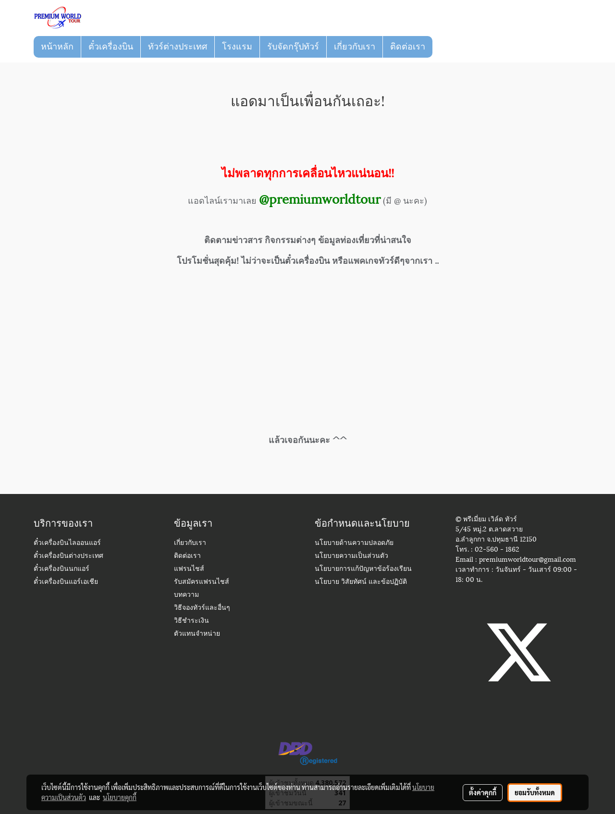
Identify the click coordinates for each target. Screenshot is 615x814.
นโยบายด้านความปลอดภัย (354, 543)
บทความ (186, 595)
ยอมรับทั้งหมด (535, 792)
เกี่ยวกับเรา (354, 46)
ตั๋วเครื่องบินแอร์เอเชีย (66, 582)
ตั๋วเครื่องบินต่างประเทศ (68, 556)
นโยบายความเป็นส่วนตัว (351, 556)
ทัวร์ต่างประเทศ (177, 46)
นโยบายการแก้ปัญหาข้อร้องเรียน (363, 569)
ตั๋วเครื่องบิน (110, 46)
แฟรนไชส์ (189, 569)
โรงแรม (237, 46)
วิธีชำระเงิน (191, 621)
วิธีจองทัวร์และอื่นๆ (202, 608)
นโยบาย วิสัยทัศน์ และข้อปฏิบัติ (361, 582)
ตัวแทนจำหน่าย (197, 634)
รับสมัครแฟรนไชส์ (201, 582)
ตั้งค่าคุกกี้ (482, 792)
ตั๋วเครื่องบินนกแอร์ (61, 569)
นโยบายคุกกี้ (119, 797)
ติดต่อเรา (407, 46)
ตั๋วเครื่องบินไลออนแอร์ (67, 543)
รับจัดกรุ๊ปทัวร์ (293, 46)
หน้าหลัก (57, 46)
